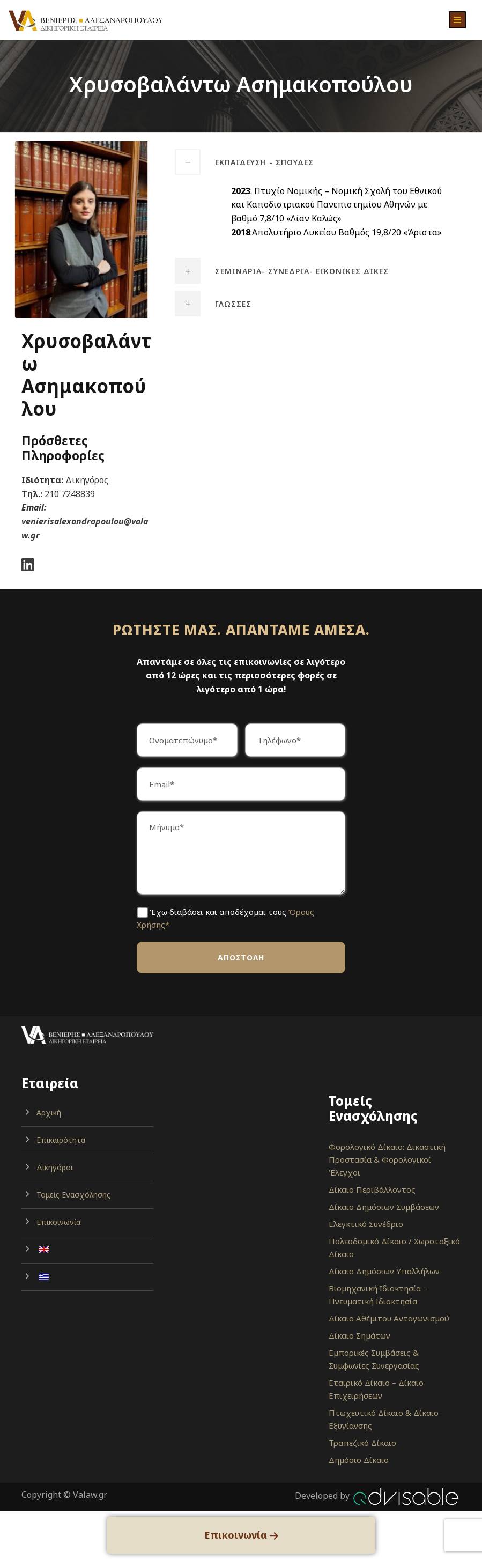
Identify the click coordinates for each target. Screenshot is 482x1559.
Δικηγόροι (54, 1167)
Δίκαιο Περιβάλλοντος (372, 1189)
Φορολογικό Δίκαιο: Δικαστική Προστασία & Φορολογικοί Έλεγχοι (387, 1159)
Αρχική (48, 1112)
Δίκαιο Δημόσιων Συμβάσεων (384, 1206)
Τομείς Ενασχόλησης (73, 1194)
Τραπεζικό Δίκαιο (362, 1442)
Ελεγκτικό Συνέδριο (366, 1223)
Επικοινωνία (58, 1222)
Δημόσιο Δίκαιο (359, 1459)
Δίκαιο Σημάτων (359, 1335)
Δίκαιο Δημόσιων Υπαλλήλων (384, 1271)
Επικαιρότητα (60, 1140)
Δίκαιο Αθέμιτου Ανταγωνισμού (389, 1318)
